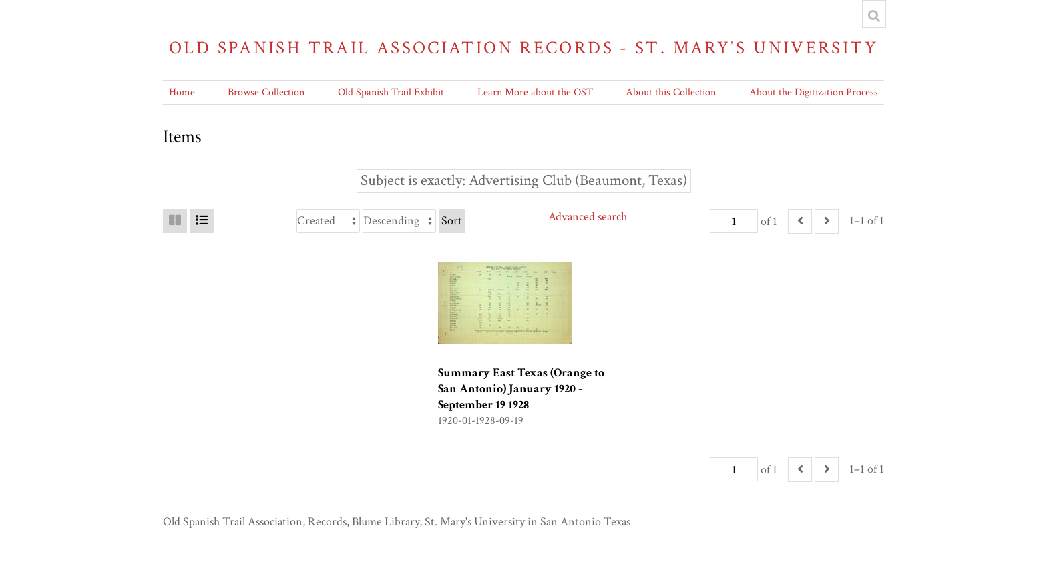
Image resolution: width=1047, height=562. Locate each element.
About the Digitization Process (813, 92)
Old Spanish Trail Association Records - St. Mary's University (523, 47)
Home (182, 92)
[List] (202, 221)
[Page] (734, 221)
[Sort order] (399, 221)
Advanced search (587, 216)
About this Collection (671, 92)
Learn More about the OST (535, 92)
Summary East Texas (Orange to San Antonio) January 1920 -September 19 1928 (521, 388)
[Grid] (175, 221)
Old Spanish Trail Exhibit (391, 92)
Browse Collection (266, 92)
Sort (451, 220)
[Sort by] (328, 221)
